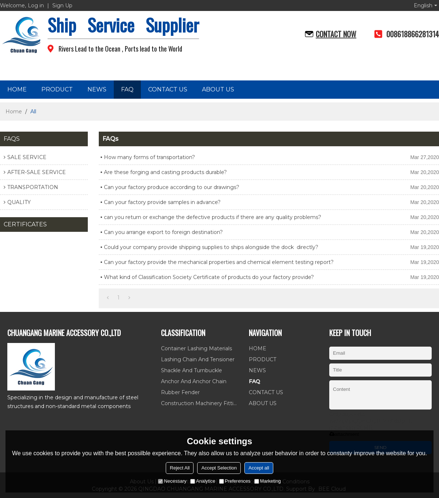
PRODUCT (57, 89)
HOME (17, 89)
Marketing (267, 481)
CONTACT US (167, 89)
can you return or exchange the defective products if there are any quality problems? (212, 217)
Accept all (258, 468)
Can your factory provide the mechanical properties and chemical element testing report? (219, 262)
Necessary (172, 481)
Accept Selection (219, 468)
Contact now (336, 34)
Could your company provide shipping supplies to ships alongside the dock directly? (211, 247)
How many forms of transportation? (149, 157)
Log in (36, 5)
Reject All (180, 468)
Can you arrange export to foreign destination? (163, 232)
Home (13, 111)
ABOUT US (218, 89)
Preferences (235, 481)
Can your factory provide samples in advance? (162, 202)
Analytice (202, 481)
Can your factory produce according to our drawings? (171, 187)
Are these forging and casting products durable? (165, 172)
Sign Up (62, 5)
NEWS (96, 89)
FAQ (127, 89)
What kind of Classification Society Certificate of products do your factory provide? (209, 277)
